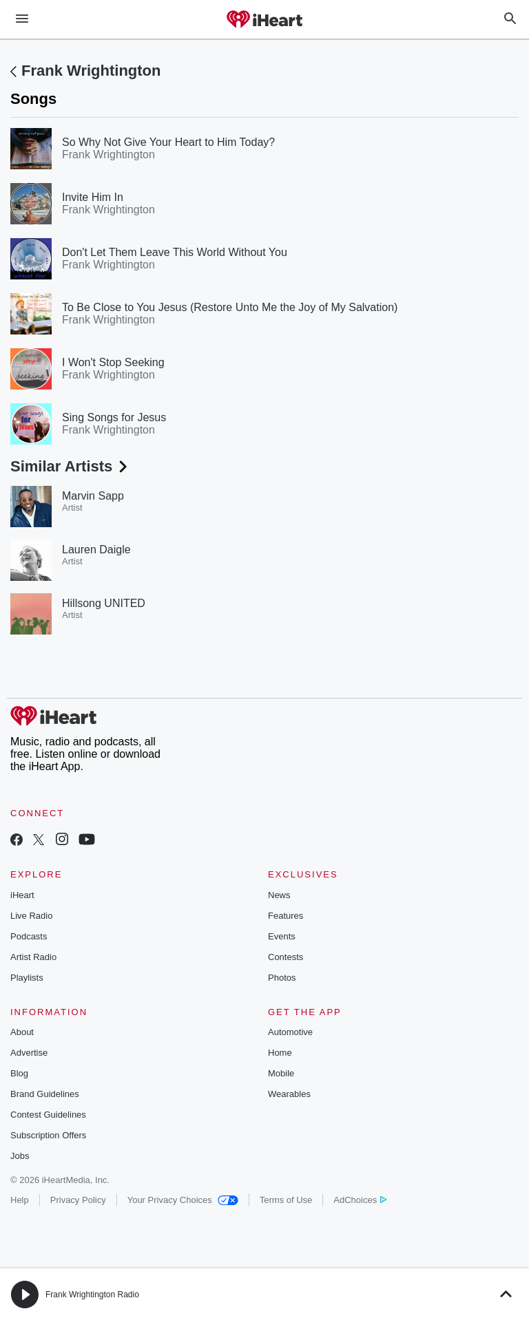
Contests (285, 957)
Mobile (281, 1073)
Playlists (26, 977)
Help (19, 1200)
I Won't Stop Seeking (113, 362)
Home (280, 1052)
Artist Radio (33, 957)
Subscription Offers (48, 1135)
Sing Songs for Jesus (114, 417)
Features (285, 916)
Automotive (290, 1032)
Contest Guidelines (48, 1114)
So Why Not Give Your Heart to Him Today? (168, 142)
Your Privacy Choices (182, 1200)
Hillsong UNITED (103, 603)
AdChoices (359, 1200)
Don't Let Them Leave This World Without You (174, 252)
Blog (19, 1073)
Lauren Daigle (96, 549)
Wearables (289, 1094)
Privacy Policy (78, 1200)
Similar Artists (70, 466)
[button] (25, 1294)
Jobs (19, 1156)
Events (281, 936)
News (279, 895)
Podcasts (28, 936)
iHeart (22, 895)
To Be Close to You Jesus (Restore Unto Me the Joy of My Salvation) (229, 307)
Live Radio (31, 916)
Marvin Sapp (93, 496)
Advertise (29, 1052)
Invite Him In (92, 197)
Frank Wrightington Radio (92, 1294)
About (22, 1032)
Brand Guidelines (44, 1094)
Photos (281, 977)
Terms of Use (286, 1200)
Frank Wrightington (90, 70)
